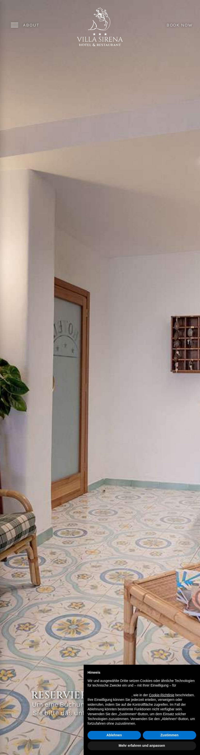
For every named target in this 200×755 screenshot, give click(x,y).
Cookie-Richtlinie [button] (161, 695)
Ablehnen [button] (114, 735)
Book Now (180, 24)
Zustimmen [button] (169, 735)
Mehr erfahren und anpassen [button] (142, 745)
